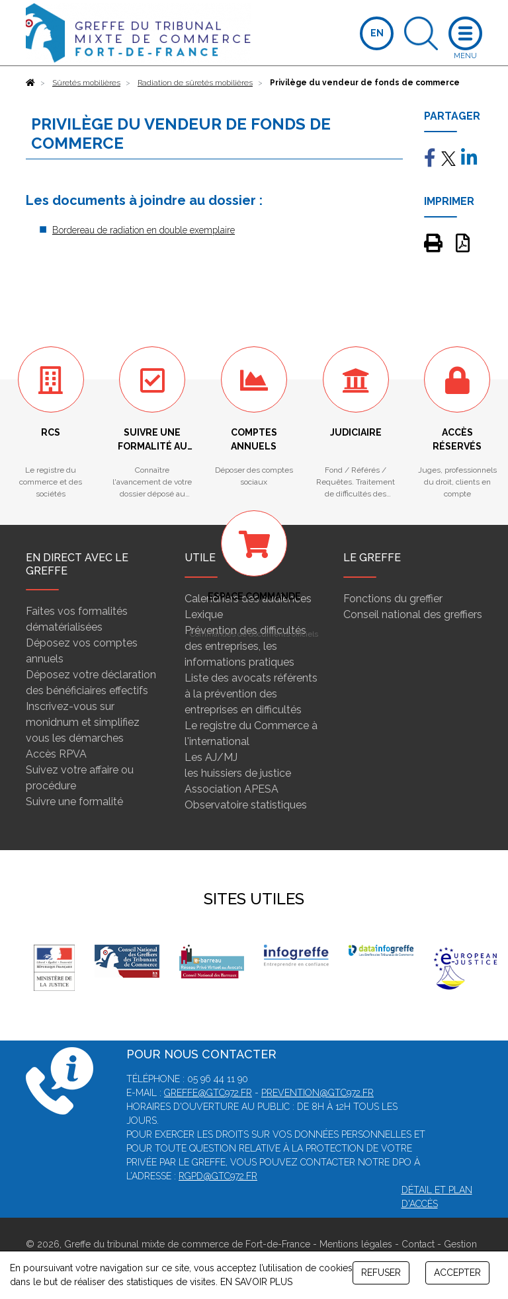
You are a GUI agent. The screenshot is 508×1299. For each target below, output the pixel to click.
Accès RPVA (56, 754)
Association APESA (231, 789)
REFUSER (381, 1272)
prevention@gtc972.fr (317, 1092)
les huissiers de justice (238, 773)
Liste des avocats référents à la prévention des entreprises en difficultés (251, 694)
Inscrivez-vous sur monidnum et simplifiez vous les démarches (83, 722)
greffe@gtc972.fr (208, 1092)
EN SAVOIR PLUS (256, 1282)
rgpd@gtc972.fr (218, 1176)
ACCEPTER (457, 1272)
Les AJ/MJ (211, 757)
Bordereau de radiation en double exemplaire (143, 230)
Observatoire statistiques (246, 805)
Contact (418, 1244)
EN (377, 33)
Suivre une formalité (74, 801)
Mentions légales (355, 1244)
